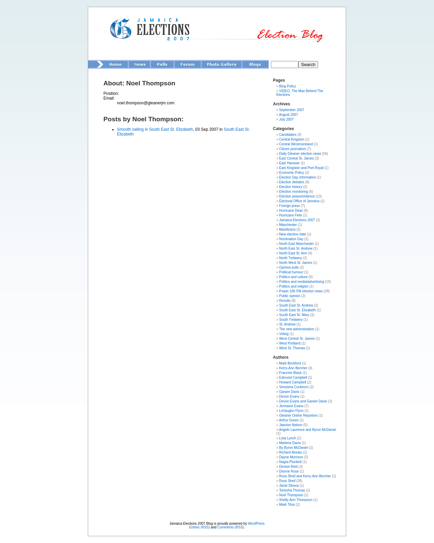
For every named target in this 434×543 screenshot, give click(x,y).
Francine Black (290, 373)
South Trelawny (290, 319)
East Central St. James (296, 158)
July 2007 (286, 119)
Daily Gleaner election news (300, 153)
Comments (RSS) (230, 527)
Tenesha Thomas (292, 490)
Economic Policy (291, 172)
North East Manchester (296, 244)
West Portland (289, 343)
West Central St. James (297, 338)
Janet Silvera (289, 485)
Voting (284, 334)
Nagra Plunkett (290, 462)
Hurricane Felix (290, 215)
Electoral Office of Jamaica (299, 201)
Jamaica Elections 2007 (297, 220)
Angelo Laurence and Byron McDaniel (307, 430)
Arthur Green (289, 420)
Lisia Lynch (287, 438)
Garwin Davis (289, 392)
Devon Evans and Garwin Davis (303, 401)
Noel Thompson (291, 495)
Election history (290, 187)
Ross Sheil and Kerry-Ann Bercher (305, 476)
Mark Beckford (290, 363)
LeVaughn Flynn (291, 411)
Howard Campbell (292, 382)
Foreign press (289, 206)
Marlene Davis (290, 443)
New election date (292, 234)
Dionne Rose (289, 471)
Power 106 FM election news (300, 291)
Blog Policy (287, 86)
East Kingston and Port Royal (301, 168)
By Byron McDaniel (293, 448)
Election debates (291, 182)
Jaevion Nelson (290, 425)
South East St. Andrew (296, 305)
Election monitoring (293, 191)
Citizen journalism (292, 149)
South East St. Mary (294, 315)
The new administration (296, 329)
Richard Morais (290, 452)
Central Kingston (291, 139)
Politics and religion (293, 286)
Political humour (291, 272)
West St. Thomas (292, 348)
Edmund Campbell (293, 377)
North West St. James (295, 263)
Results (284, 300)
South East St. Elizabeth (297, 310)
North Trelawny (290, 258)
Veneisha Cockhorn (294, 387)
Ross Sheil (287, 481)
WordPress (256, 523)
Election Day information (297, 177)
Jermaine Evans (291, 406)
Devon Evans (289, 396)
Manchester (288, 225)
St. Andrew (287, 324)
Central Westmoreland (296, 144)
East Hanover (289, 163)
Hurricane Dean (291, 210)
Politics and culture (293, 277)
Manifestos (287, 229)
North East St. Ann (293, 253)
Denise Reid (288, 466)
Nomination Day (291, 239)
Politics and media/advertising (301, 282)
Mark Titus (287, 504)
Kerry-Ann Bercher (293, 368)
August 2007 (288, 115)
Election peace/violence (297, 196)
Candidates (287, 135)
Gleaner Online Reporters (298, 415)
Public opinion (289, 296)
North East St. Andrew (295, 248)
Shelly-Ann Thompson (295, 500)
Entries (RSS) (199, 527)
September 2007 (291, 110)
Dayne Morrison (291, 457)
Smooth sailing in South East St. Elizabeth (155, 129)
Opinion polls (289, 267)
